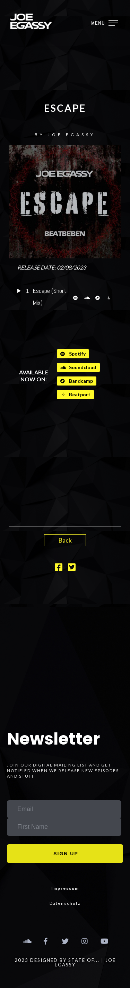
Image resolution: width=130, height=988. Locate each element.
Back (65, 540)
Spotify (73, 354)
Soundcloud (78, 367)
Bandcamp (76, 381)
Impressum (65, 888)
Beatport (75, 394)
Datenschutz (65, 903)
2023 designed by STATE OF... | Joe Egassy (65, 962)
